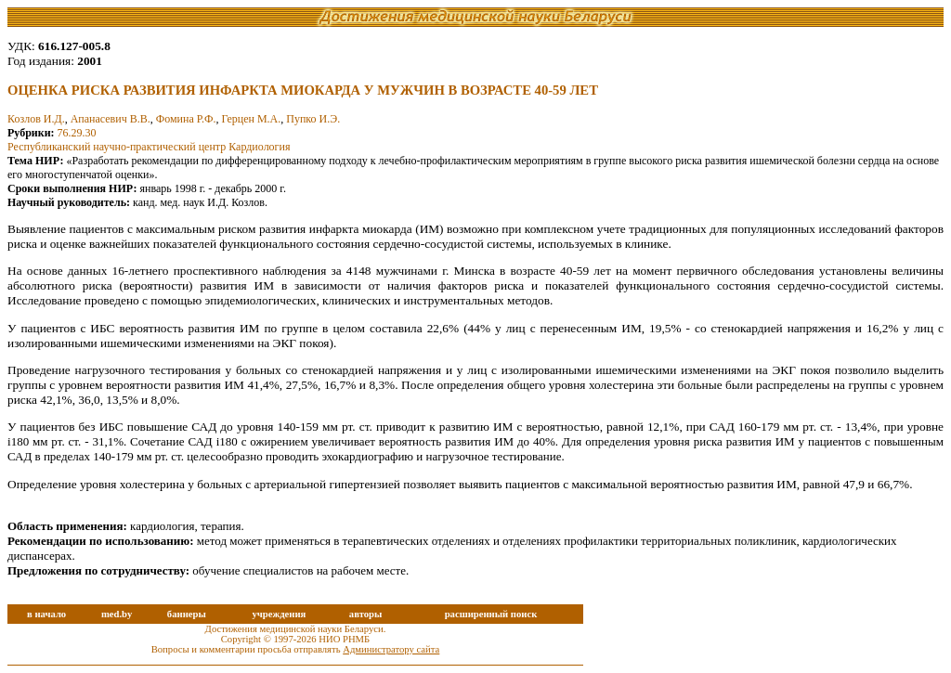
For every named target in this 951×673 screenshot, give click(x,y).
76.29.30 (77, 132)
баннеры (186, 614)
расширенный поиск (491, 614)
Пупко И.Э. (313, 118)
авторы (366, 614)
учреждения (279, 614)
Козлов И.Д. (36, 118)
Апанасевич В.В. (110, 118)
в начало (46, 614)
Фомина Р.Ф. (186, 118)
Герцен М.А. (250, 118)
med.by (116, 614)
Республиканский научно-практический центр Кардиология (148, 146)
